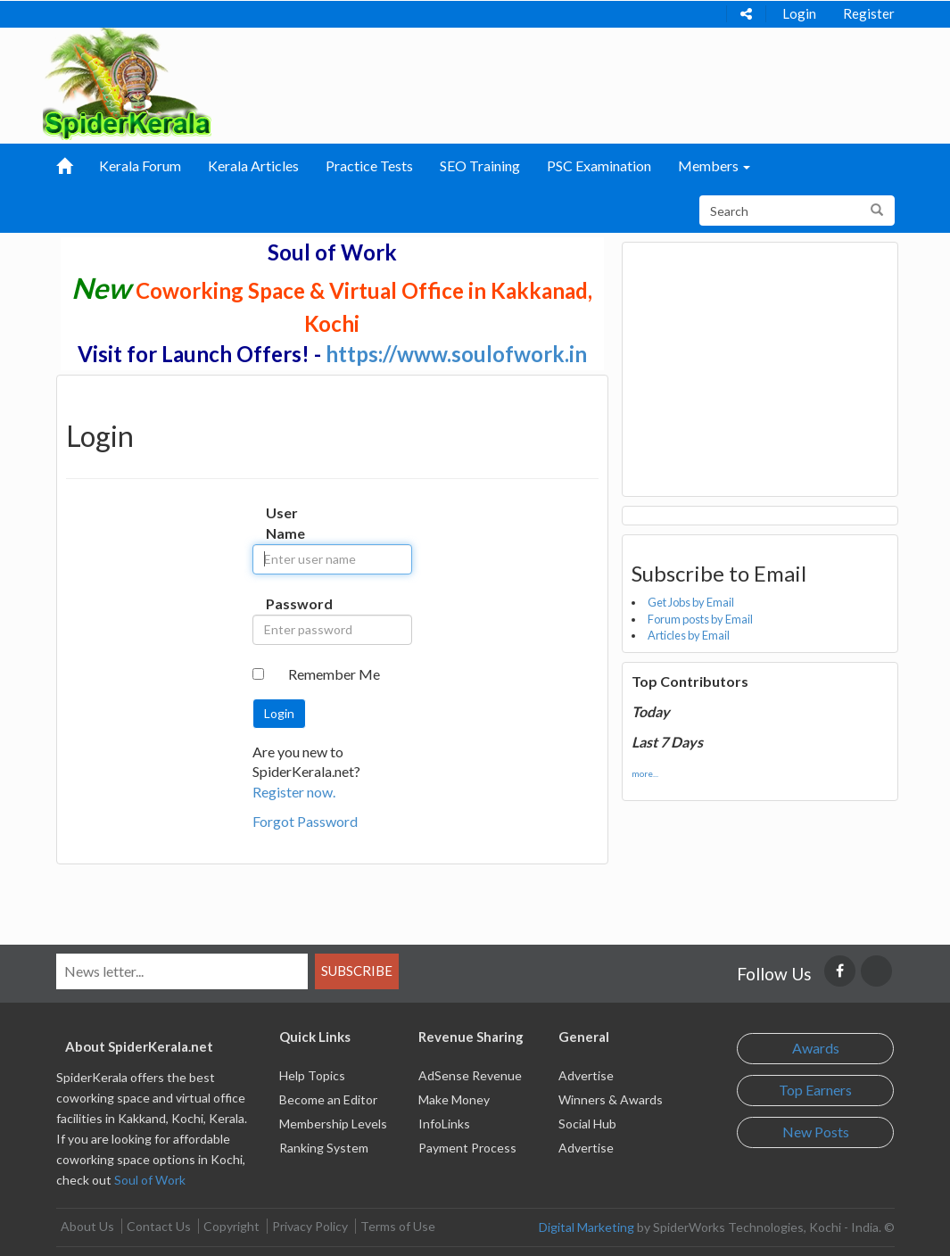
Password (279, 603)
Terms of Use (397, 1226)
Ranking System (323, 1147)
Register (869, 13)
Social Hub (587, 1123)
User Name (279, 522)
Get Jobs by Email (691, 602)
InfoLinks (444, 1123)
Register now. (293, 791)
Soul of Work (150, 1179)
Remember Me (334, 673)
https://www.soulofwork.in (456, 354)
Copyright (231, 1226)
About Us (87, 1226)
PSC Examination (599, 165)
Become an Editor (328, 1099)
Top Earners (815, 1089)
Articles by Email (689, 635)
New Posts (815, 1131)
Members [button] (714, 165)
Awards (815, 1047)
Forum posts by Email (700, 619)
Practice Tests (369, 165)
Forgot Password (305, 821)
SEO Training (480, 165)
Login (799, 13)
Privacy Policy (310, 1226)
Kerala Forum (140, 165)
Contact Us (159, 1226)
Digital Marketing (586, 1227)
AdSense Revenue (470, 1075)
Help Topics (312, 1075)
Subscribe (356, 971)
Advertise (586, 1075)
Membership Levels (333, 1123)
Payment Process (467, 1147)
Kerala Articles (253, 165)
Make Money (454, 1099)
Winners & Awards (610, 1099)
